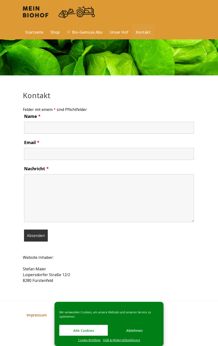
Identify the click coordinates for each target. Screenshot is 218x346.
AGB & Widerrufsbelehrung (121, 340)
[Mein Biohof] (59, 11)
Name (32, 116)
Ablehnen (134, 330)
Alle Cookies (83, 330)
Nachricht (36, 168)
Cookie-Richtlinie (89, 340)
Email (31, 142)
